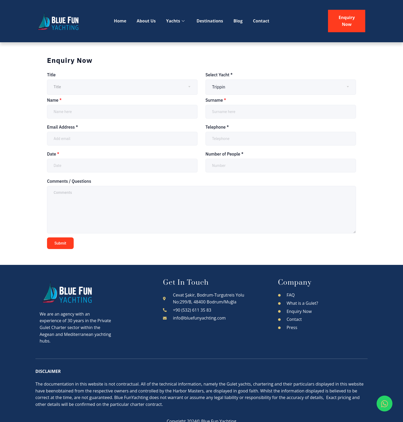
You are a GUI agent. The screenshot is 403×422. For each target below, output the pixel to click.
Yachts (176, 21)
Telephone (217, 127)
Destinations (211, 21)
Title (51, 74)
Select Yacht (219, 74)
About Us (147, 21)
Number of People (224, 154)
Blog (240, 21)
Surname (215, 100)
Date (53, 154)
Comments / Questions (69, 181)
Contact (263, 21)
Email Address (62, 127)
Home (120, 21)
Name (54, 100)
